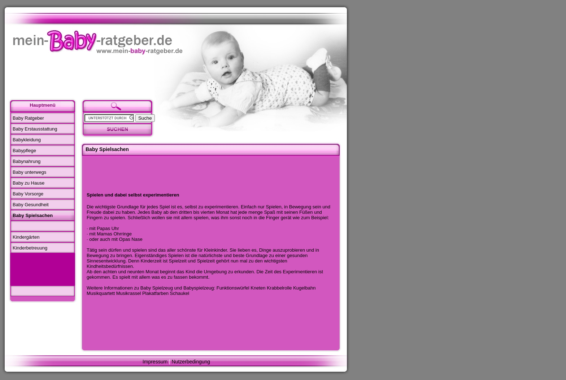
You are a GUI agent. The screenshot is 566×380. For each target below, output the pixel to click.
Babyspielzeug (198, 288)
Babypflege (24, 150)
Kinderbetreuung (30, 248)
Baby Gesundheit (31, 204)
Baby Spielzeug (156, 288)
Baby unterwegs (29, 172)
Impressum (155, 361)
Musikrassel (128, 293)
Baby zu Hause (28, 183)
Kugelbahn (304, 288)
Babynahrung (26, 161)
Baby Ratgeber (28, 118)
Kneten (258, 288)
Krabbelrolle (279, 288)
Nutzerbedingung (191, 361)
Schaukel (179, 293)
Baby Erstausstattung (35, 129)
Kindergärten (26, 237)
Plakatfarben (155, 293)
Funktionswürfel (233, 288)
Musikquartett (101, 293)
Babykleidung (27, 139)
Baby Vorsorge (28, 193)
